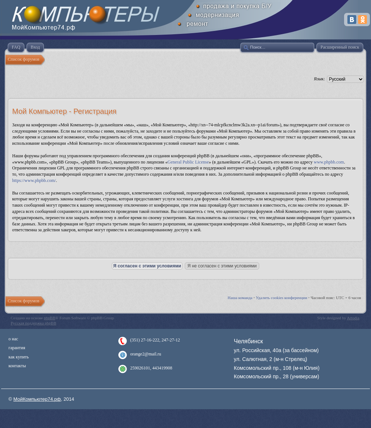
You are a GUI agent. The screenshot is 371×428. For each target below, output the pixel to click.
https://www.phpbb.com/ (34, 180)
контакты (17, 365)
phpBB (49, 318)
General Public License (188, 162)
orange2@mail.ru (145, 354)
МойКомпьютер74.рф (37, 399)
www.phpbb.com (329, 162)
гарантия (16, 347)
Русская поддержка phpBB (33, 323)
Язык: (319, 78)
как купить (18, 356)
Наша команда (240, 297)
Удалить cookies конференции (281, 297)
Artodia (353, 318)
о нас (13, 338)
